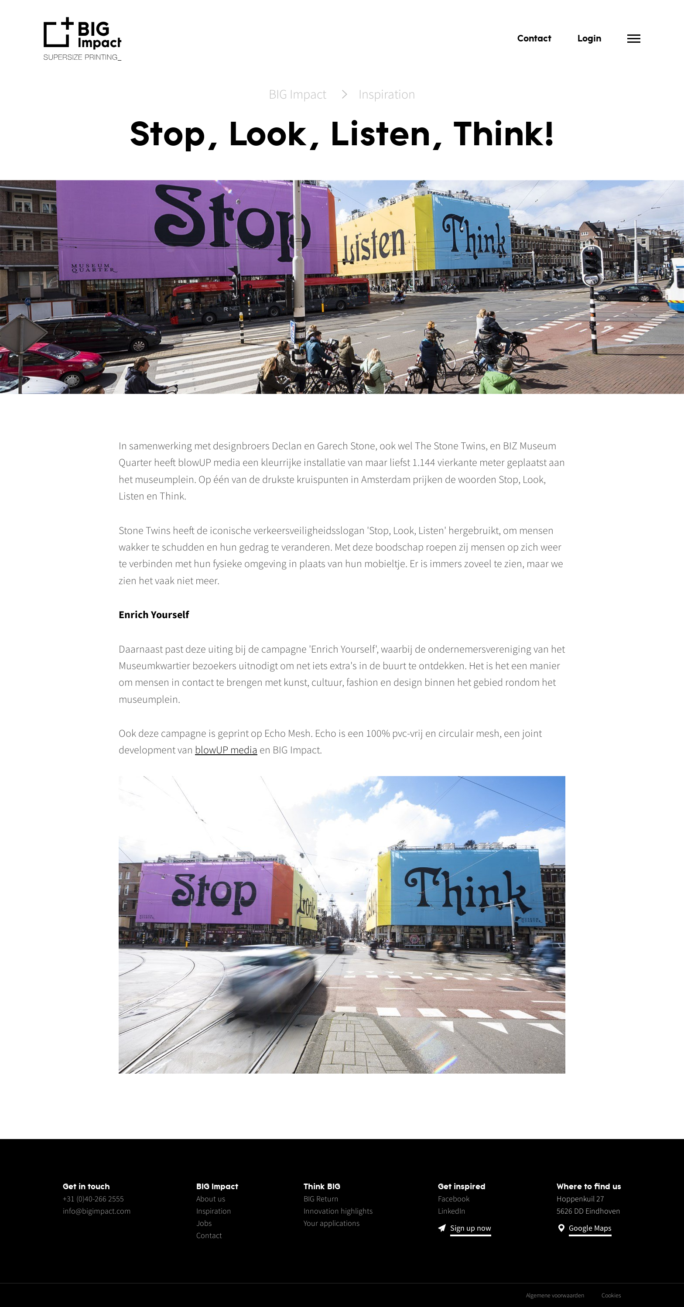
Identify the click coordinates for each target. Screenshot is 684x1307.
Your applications (331, 1223)
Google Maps (590, 1228)
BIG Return (321, 1199)
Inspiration (387, 94)
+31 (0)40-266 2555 (93, 1199)
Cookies (611, 1295)
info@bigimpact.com (97, 1211)
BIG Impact (297, 94)
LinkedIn (451, 1211)
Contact (534, 38)
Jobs (204, 1223)
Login (589, 38)
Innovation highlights (338, 1211)
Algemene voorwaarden (555, 1295)
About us (210, 1199)
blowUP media (226, 749)
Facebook (453, 1199)
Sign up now (470, 1228)
